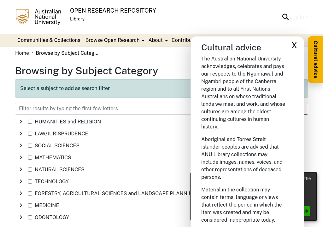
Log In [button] (297, 17)
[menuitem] (114, 40)
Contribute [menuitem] (184, 40)
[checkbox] (30, 122)
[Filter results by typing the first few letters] (130, 109)
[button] (286, 17)
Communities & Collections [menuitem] (48, 40)
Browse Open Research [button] (112, 40)
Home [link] (22, 53)
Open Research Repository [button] (113, 10)
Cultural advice (316, 59)
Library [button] (77, 18)
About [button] (155, 40)
